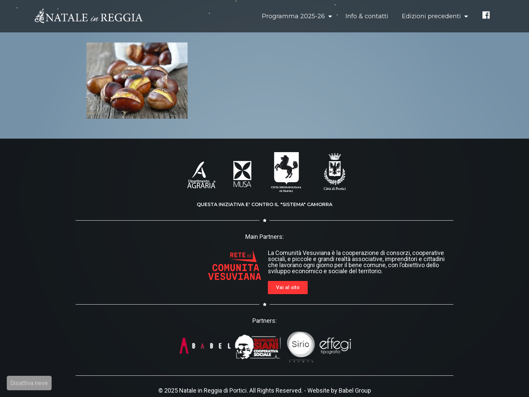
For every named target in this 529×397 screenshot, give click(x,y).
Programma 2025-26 (297, 16)
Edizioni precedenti (435, 16)
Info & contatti (366, 16)
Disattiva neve (29, 383)
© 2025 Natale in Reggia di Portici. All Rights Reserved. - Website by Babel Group (264, 390)
